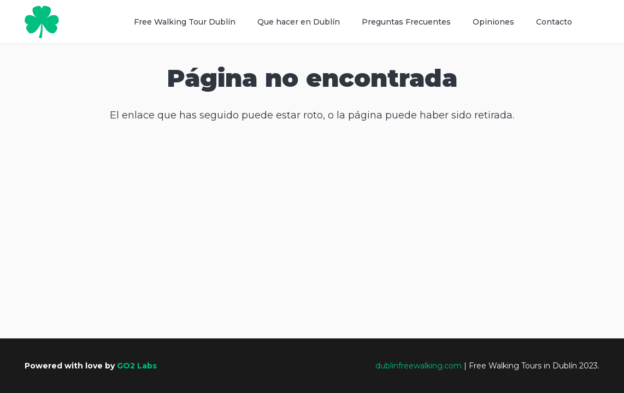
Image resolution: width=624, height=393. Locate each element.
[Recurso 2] (42, 21)
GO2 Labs (137, 366)
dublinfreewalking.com (418, 366)
